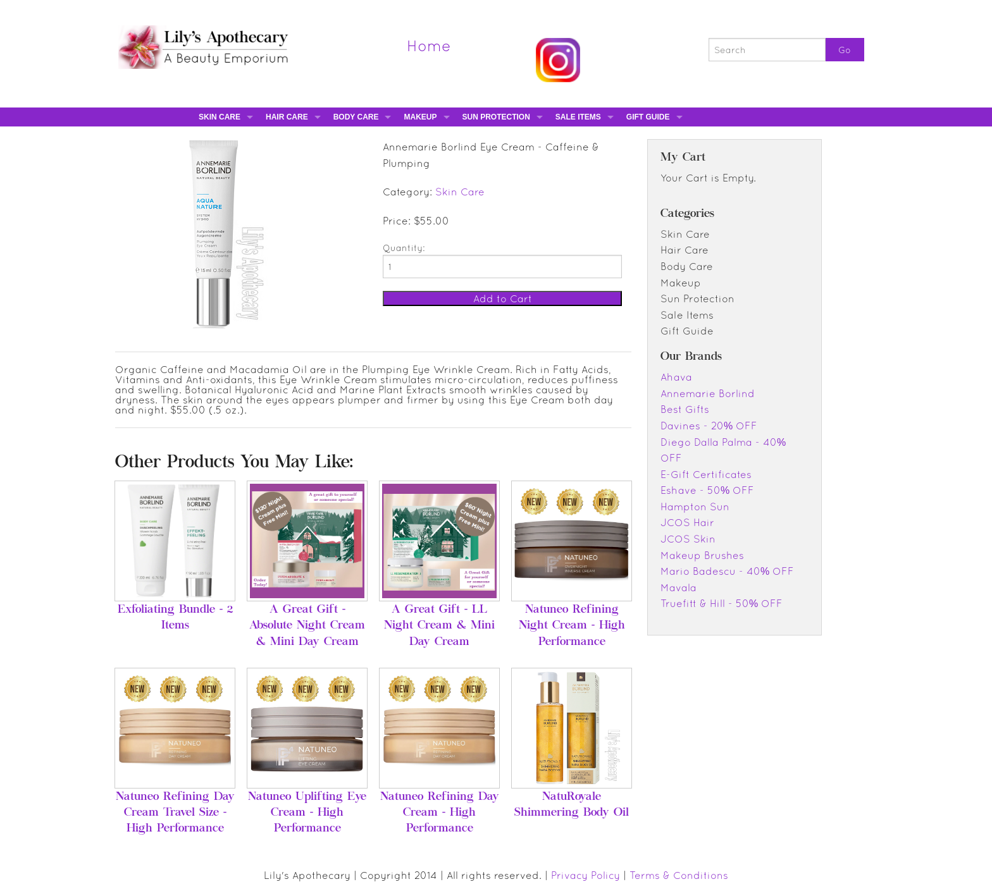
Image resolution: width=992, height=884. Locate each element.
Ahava (676, 377)
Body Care (356, 117)
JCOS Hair (687, 522)
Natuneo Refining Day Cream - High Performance (439, 813)
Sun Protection (496, 117)
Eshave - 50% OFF (707, 490)
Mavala (678, 587)
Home (429, 45)
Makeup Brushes (702, 555)
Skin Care (219, 117)
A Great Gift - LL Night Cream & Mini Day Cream (439, 626)
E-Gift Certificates (706, 474)
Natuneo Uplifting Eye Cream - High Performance (307, 813)
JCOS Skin (688, 538)
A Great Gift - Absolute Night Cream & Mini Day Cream (307, 626)
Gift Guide (648, 117)
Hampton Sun (694, 506)
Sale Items (578, 117)
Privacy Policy (585, 875)
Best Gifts (684, 409)
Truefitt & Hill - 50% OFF (721, 603)
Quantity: (404, 248)
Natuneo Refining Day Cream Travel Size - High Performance (175, 813)
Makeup (420, 117)
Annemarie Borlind (707, 393)
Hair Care (287, 117)
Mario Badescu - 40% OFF (727, 571)
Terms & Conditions (678, 875)
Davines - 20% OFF (708, 425)
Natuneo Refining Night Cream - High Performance (572, 626)
